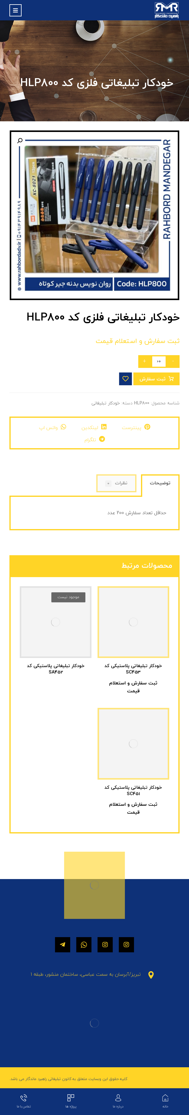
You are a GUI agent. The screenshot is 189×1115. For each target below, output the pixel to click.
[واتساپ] (83, 944)
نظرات (116, 483)
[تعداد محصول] (159, 361)
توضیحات (160, 483)
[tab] (160, 486)
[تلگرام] (62, 944)
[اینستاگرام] (126, 944)
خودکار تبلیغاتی (105, 403)
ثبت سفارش (152, 379)
